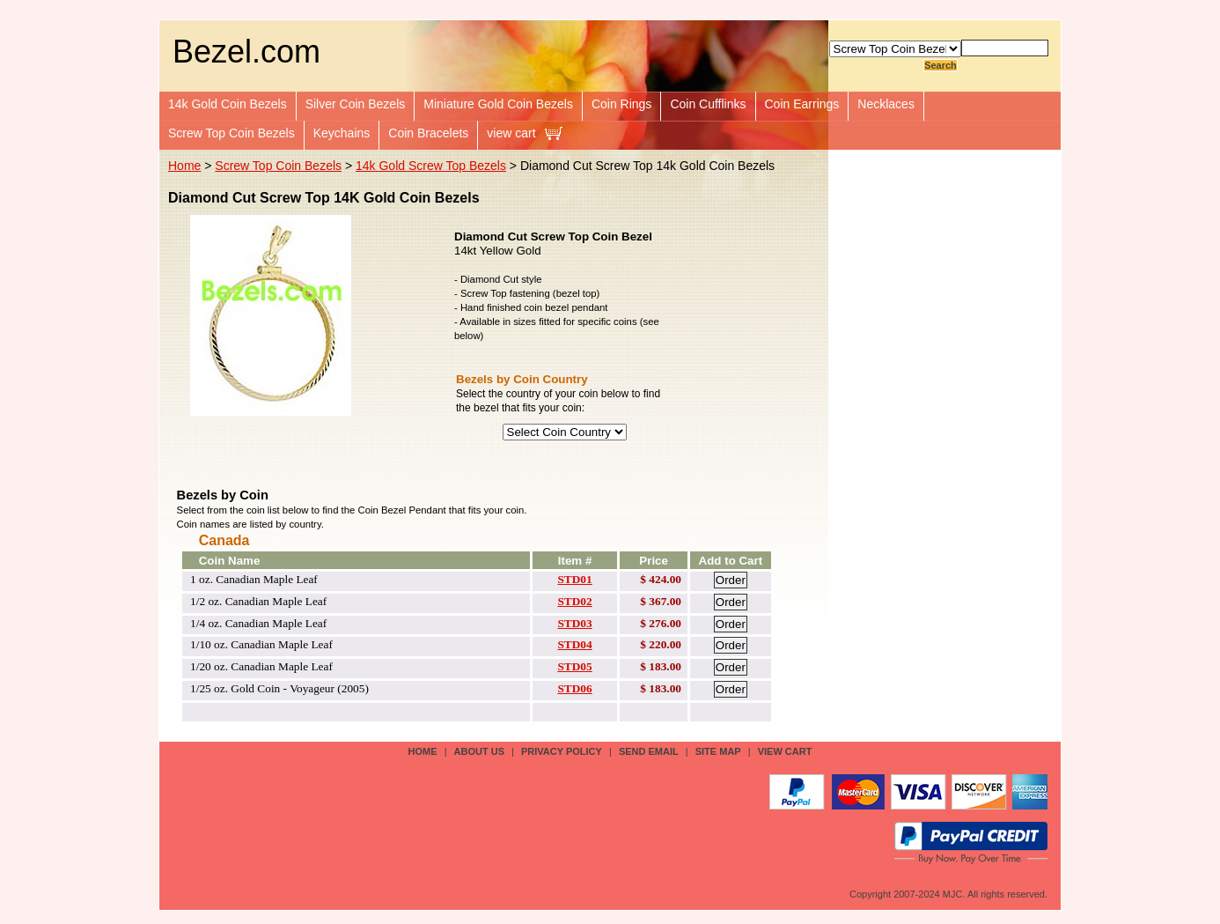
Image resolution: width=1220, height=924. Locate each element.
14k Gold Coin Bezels (227, 104)
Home (184, 166)
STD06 (574, 688)
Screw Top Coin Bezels (231, 133)
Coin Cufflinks (708, 104)
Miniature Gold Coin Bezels (498, 104)
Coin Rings (621, 104)
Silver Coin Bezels (355, 104)
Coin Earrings (802, 104)
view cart (511, 133)
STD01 (574, 579)
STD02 (574, 601)
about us (479, 751)
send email (649, 751)
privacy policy (561, 751)
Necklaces (886, 104)
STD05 (574, 666)
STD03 (574, 623)
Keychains (342, 133)
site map (718, 751)
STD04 (574, 644)
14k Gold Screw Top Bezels (431, 166)
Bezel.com (246, 51)
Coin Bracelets (428, 133)
